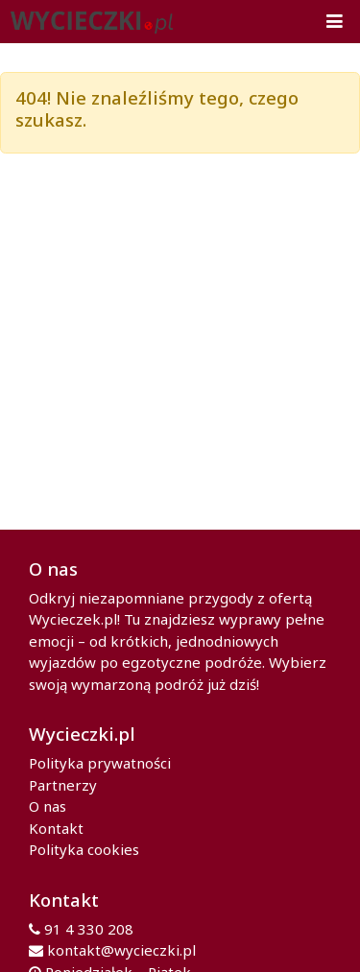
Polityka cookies (84, 849)
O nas (47, 806)
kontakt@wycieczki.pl (121, 950)
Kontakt (56, 828)
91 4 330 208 (88, 928)
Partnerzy (63, 784)
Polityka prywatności (100, 762)
